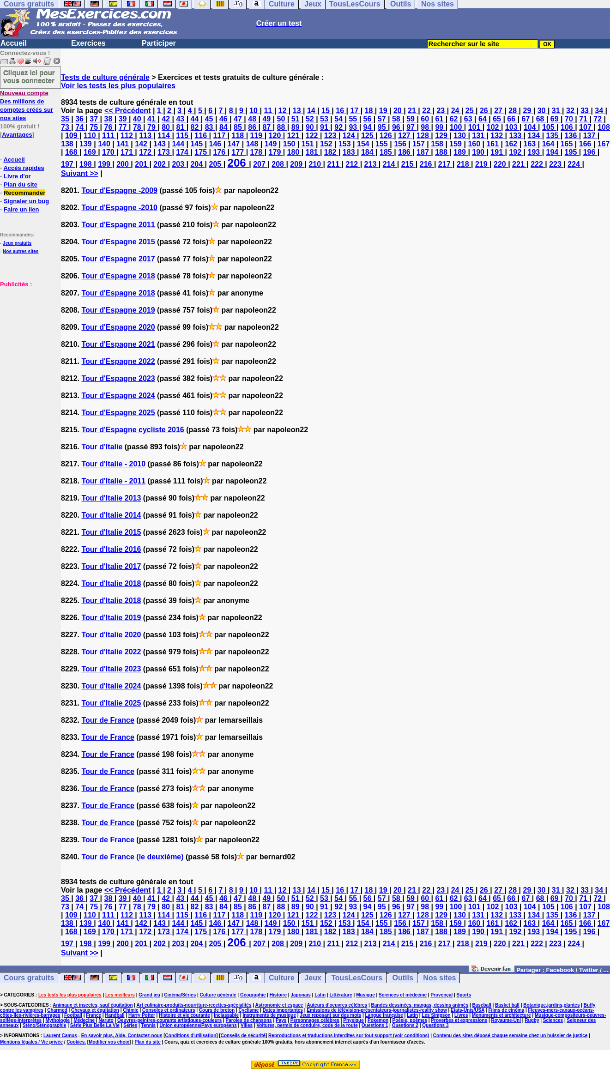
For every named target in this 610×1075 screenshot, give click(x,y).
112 (128, 135)
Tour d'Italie (101, 447)
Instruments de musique (269, 1015)
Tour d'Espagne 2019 (118, 310)
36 (80, 119)
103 (512, 127)
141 (123, 144)
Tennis (148, 1025)
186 (405, 152)
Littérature (340, 994)
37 (95, 119)
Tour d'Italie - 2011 (113, 481)
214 (390, 164)
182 (331, 152)
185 (387, 152)
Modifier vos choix (109, 1042)
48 (253, 119)
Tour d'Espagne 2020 (118, 327)
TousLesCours (356, 978)
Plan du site (20, 184)
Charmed (57, 1010)
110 (91, 135)
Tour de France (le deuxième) (132, 857)
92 (339, 127)
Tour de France (107, 720)
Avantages (17, 134)
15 (326, 111)
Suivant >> (79, 173)
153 (345, 144)
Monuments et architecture (501, 1015)
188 (442, 152)
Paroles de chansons (249, 1020)
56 (368, 119)
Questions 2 (405, 1025)
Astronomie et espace (279, 1005)
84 (224, 127)
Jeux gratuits (17, 243)
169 (91, 152)
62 (455, 119)
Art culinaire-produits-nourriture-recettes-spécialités (194, 1005)
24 (456, 111)
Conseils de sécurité (243, 1035)
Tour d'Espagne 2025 (118, 413)
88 (282, 127)
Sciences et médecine (403, 994)
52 (311, 119)
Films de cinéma (506, 1010)
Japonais (300, 994)
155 (382, 144)
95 (383, 127)
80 (167, 127)
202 (160, 164)
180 (294, 152)
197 (68, 164)
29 (528, 111)
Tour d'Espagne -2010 (119, 207)
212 (353, 164)
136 (572, 135)
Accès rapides (23, 167)
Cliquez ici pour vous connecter (29, 76)
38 (109, 119)
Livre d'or (17, 176)
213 (371, 164)
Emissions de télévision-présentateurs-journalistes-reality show (377, 1010)
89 (296, 127)
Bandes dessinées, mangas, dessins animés (420, 1005)
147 (235, 144)
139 (86, 144)
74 (80, 127)
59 (411, 119)
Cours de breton (217, 1010)
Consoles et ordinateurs (168, 1010)
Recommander (24, 192)
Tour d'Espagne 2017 (118, 259)
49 (267, 119)
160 (475, 144)
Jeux (312, 978)
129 (442, 135)
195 (572, 152)
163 (531, 144)
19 (384, 111)
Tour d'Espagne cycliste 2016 (132, 430)
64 (483, 119)
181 (313, 152)
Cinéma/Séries (180, 994)
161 (493, 144)
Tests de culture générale (105, 77)
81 (181, 127)
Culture (282, 978)
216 (427, 164)
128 (424, 135)
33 (585, 111)
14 (312, 111)
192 (516, 152)
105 (549, 127)
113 (146, 135)
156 (401, 144)
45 (210, 119)
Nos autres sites (20, 251)
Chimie (130, 1010)
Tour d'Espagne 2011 (118, 225)
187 (424, 152)
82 (196, 127)
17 (355, 111)
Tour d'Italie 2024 (111, 686)
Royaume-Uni (506, 1020)
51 (296, 119)
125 (368, 135)
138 (68, 144)
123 (331, 135)
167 (604, 144)
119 (257, 135)
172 (146, 152)
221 (519, 164)
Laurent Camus (60, 1035)
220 (501, 164)
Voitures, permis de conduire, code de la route (306, 1025)
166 (586, 144)
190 (479, 152)
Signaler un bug (26, 201)
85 (239, 127)
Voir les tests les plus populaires (118, 86)
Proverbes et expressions (459, 1020)
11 (269, 111)
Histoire (278, 994)
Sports (464, 994)
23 (441, 111)
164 (549, 144)
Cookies (75, 1042)
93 (354, 127)
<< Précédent (127, 111)
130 (460, 135)
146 (216, 144)
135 (553, 135)
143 (160, 144)
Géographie (253, 994)
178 (257, 152)
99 (440, 127)
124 (350, 135)
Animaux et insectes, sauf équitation (93, 1005)
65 (498, 119)
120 (276, 135)
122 (313, 135)
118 (238, 135)
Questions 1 (375, 1025)
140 (105, 144)
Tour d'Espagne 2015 (118, 242)
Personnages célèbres (314, 1020)
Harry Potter (141, 1015)
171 (128, 152)
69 (555, 119)
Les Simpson (436, 1015)
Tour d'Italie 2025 (111, 703)
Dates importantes (283, 1010)
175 (201, 152)
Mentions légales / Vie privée (31, 1042)
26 (485, 111)
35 (66, 119)
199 (105, 164)
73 (66, 127)
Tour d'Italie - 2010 (113, 464)
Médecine (84, 1020)
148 (253, 144)
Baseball (481, 1005)
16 (341, 111)
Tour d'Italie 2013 (111, 498)
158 (438, 144)
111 (109, 135)
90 (311, 127)
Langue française (384, 1015)
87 (267, 127)
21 (413, 111)
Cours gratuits (29, 978)
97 (411, 127)
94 (368, 127)
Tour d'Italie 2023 (111, 669)
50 (282, 119)
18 (370, 111)
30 (543, 111)
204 (197, 164)
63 (469, 119)
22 (427, 111)
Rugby (532, 1020)
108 (604, 127)
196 (590, 152)
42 (167, 119)
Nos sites (439, 978)
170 (109, 152)
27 (499, 111)
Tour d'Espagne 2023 (118, 378)
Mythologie (57, 1020)
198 (86, 164)
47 (239, 119)
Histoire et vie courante (184, 1015)
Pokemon (378, 1020)
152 (327, 144)
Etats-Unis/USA (467, 1010)
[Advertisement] (27, 334)
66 (512, 119)
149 (272, 144)
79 (152, 127)
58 (397, 119)
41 (152, 119)
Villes (247, 1025)
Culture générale (218, 994)
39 (124, 119)
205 (216, 164)
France (93, 1015)
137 (590, 135)
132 (497, 135)
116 (201, 135)
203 (179, 164)
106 (568, 127)
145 (197, 144)
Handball (114, 1015)
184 (368, 152)
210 (315, 164)
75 (95, 127)
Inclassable (226, 1015)
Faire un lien (21, 209)
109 (72, 135)
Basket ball (507, 1005)
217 (445, 164)
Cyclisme (248, 1010)
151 (309, 144)
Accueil (13, 43)
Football (73, 1015)
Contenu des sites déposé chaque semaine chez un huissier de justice (510, 1035)
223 (556, 164)
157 (419, 144)
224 (575, 164)
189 (460, 152)
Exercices (88, 43)
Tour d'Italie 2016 (111, 549)
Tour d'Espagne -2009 (119, 190)
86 (253, 127)
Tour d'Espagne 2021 (118, 344)
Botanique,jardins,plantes (551, 1005)
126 (387, 135)
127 (405, 135)
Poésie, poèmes (409, 1020)
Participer (159, 43)
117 (220, 135)
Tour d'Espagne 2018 (118, 276)
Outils (403, 978)
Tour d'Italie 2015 (111, 532)
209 (297, 164)
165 (568, 144)
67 (527, 119)
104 (531, 127)
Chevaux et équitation (95, 1010)
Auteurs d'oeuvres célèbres (337, 1005)
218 (464, 164)
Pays (281, 1020)
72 (598, 119)
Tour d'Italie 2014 (111, 515)
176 (220, 152)
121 (294, 135)
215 (408, 164)
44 (196, 119)
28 (513, 111)
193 (534, 152)
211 (334, 164)
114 (164, 135)
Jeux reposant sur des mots (330, 1015)
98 (426, 127)
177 (238, 152)
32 (571, 111)
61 (440, 119)
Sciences (553, 1020)
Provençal (441, 994)
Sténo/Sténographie (44, 1025)
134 (534, 135)
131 (479, 135)
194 (553, 152)
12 (283, 111)
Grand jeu (149, 994)
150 (290, 144)
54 (339, 119)
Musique (365, 994)
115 (183, 135)
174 (183, 152)
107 (586, 127)
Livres (461, 1015)
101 (475, 127)
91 (325, 127)
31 (557, 111)
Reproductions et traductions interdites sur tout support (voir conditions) (348, 1035)
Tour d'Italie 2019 (111, 618)
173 (164, 152)
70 (570, 119)
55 (354, 119)
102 (494, 127)
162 (512, 144)
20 (398, 111)
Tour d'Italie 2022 (111, 652)
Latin (320, 994)
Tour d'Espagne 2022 (118, 361)
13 (298, 111)
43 (181, 119)
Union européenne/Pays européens (197, 1025)
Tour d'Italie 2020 (111, 635)
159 (456, 144)
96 (397, 127)
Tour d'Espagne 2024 (118, 395)
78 (138, 127)
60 (426, 119)
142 (142, 144)
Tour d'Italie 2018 (111, 583)
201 (142, 164)
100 (457, 127)
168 (72, 152)
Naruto (105, 1020)
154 (364, 144)
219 (482, 164)
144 (179, 144)
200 (123, 164)
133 (516, 135)
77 (124, 127)
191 (497, 152)
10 (254, 111)
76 (109, 127)
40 (138, 119)
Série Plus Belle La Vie (95, 1025)
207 (260, 164)
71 (584, 119)
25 (470, 111)
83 (210, 127)
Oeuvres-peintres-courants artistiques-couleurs (169, 1020)
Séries (130, 1025)
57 (383, 119)
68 (541, 119)
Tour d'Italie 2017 (111, 566)
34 (600, 111)
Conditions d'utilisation (191, 1035)
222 (538, 164)
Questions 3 (435, 1025)
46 (224, 119)
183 (350, 152)
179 (276, 152)
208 (279, 164)
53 (325, 119)
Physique (353, 1020)
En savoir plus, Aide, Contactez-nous (122, 1035)
